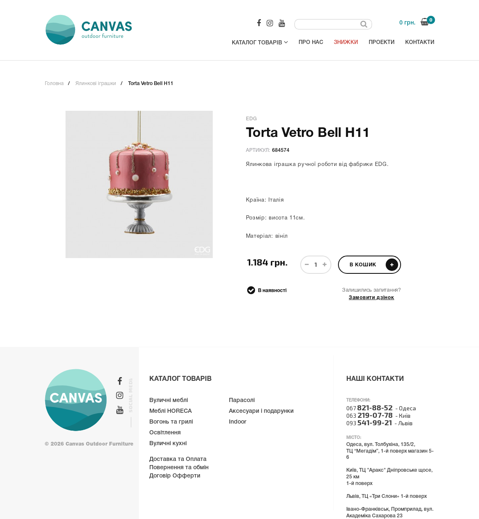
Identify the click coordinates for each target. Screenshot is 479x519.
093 (369, 422)
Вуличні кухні (168, 443)
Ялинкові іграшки (95, 83)
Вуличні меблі (168, 400)
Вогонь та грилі (171, 422)
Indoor (237, 422)
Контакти (419, 42)
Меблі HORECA (170, 411)
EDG (251, 119)
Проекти (381, 42)
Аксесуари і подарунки (261, 411)
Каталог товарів (260, 42)
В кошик (374, 264)
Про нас (311, 42)
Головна (54, 83)
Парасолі (242, 400)
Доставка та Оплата (178, 459)
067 (369, 408)
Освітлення (165, 433)
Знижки (346, 42)
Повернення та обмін (179, 467)
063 (369, 415)
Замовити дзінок (371, 297)
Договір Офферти (174, 476)
